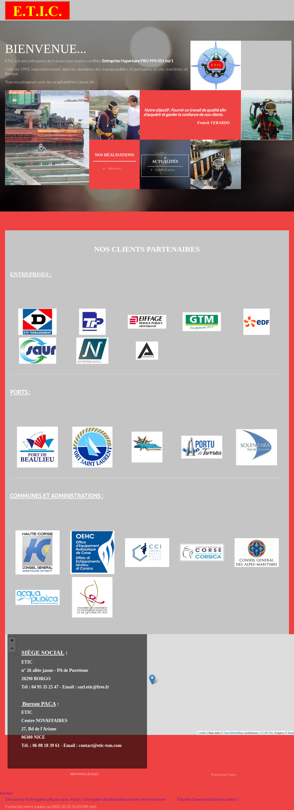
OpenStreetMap (233, 732)
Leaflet (202, 732)
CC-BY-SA (266, 732)
